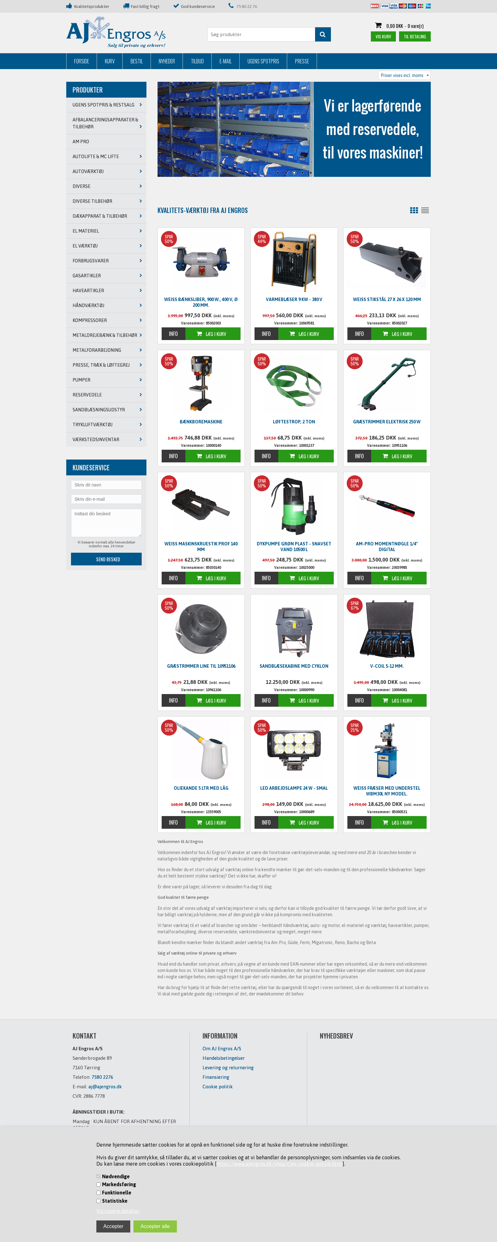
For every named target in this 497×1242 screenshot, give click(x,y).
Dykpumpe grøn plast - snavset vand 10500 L (294, 546)
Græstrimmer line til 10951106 (201, 666)
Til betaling (415, 36)
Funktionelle (116, 1192)
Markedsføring (119, 1184)
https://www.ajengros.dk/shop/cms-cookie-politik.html (279, 1164)
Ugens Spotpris (263, 61)
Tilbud (197, 61)
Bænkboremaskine (201, 421)
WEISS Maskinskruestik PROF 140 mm (201, 546)
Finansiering (216, 1077)
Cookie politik (218, 1086)
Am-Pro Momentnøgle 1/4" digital (387, 546)
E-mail (226, 61)
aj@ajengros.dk (105, 1086)
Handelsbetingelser (224, 1058)
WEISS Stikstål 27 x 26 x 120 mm (387, 299)
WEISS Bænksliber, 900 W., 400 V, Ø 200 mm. (201, 302)
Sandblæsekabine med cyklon (294, 666)
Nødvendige (116, 1176)
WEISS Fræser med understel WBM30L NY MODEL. (386, 791)
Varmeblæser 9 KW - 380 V (294, 299)
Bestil (137, 61)
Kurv (110, 61)
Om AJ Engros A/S (222, 1048)
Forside (81, 61)
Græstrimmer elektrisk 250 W (387, 421)
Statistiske (114, 1201)
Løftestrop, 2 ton (294, 421)
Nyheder (167, 61)
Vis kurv (383, 36)
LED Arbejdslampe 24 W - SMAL (294, 788)
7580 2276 (102, 1077)
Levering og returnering (228, 1067)
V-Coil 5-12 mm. (387, 666)
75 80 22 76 (246, 6)
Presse (302, 61)
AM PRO (81, 141)
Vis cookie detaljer (117, 1211)
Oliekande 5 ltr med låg (201, 788)
